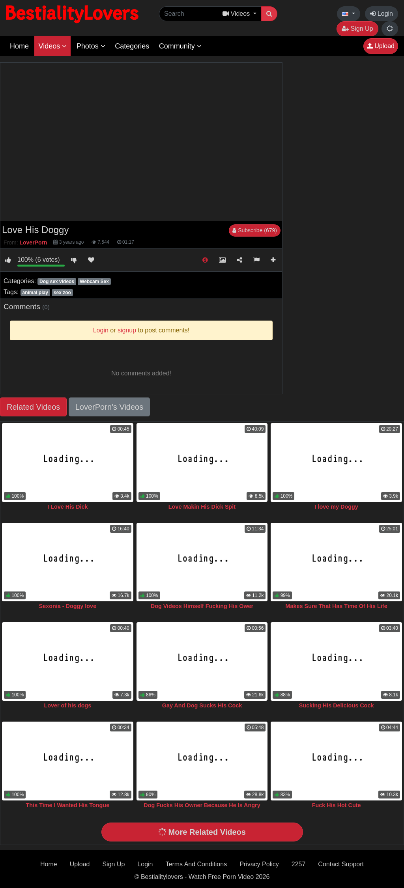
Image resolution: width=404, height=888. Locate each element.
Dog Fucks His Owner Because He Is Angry (202, 805)
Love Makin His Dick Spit (202, 507)
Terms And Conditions (196, 864)
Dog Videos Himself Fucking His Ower (202, 606)
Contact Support (341, 864)
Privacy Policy (259, 864)
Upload (381, 46)
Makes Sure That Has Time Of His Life (336, 606)
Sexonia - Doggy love (68, 606)
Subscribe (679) (254, 230)
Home (19, 46)
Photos (91, 46)
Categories (132, 46)
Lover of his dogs (67, 705)
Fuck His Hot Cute (336, 805)
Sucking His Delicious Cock (336, 705)
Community (180, 46)
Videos (52, 46)
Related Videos (33, 407)
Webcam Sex (94, 281)
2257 (299, 864)
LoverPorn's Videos (109, 407)
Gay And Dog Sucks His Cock (202, 705)
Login (381, 13)
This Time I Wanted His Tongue (68, 805)
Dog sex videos (56, 281)
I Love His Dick (67, 507)
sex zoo (62, 292)
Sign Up (357, 28)
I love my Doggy (336, 507)
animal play (35, 292)
